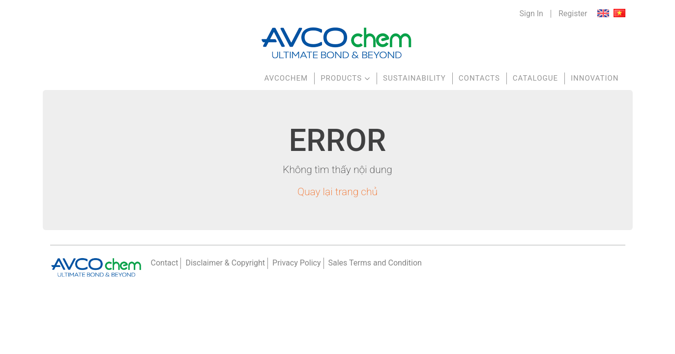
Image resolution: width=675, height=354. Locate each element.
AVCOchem (286, 78)
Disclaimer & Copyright (225, 262)
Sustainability (414, 78)
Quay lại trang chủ (337, 192)
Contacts (479, 78)
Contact (164, 262)
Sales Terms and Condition (375, 262)
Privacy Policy (296, 262)
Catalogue (535, 78)
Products (341, 78)
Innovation (595, 78)
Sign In (531, 14)
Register (572, 14)
